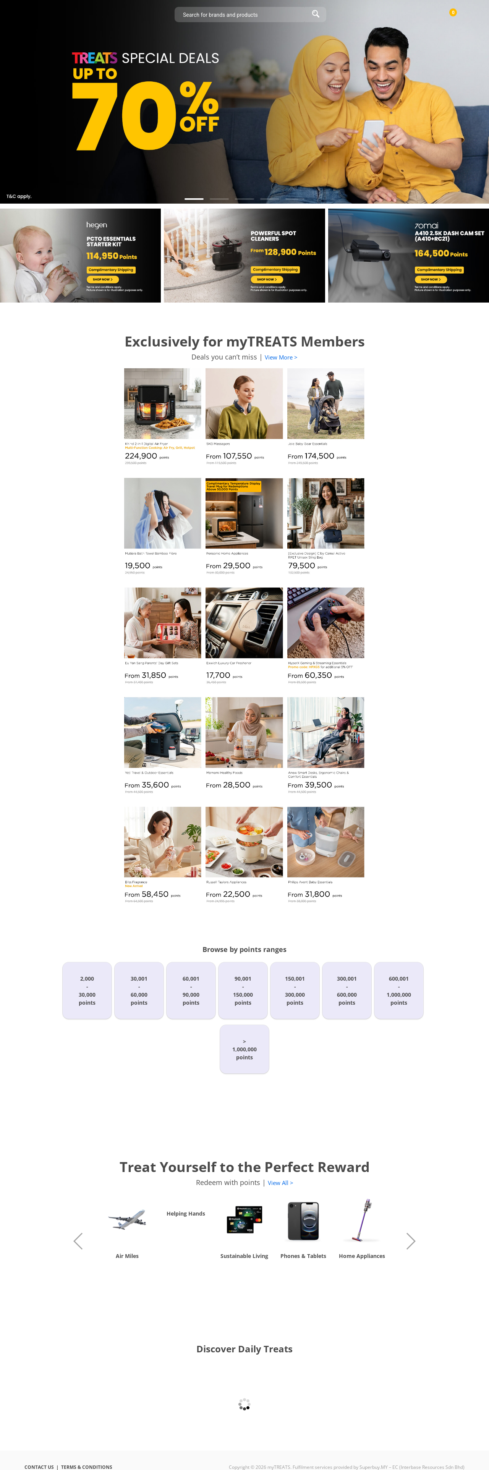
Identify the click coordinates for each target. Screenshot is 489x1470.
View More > (281, 357)
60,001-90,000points (191, 990)
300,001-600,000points (347, 990)
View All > (280, 1183)
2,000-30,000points (87, 990)
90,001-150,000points (243, 990)
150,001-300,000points (295, 990)
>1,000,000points (244, 1049)
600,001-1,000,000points (399, 990)
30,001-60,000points (139, 990)
